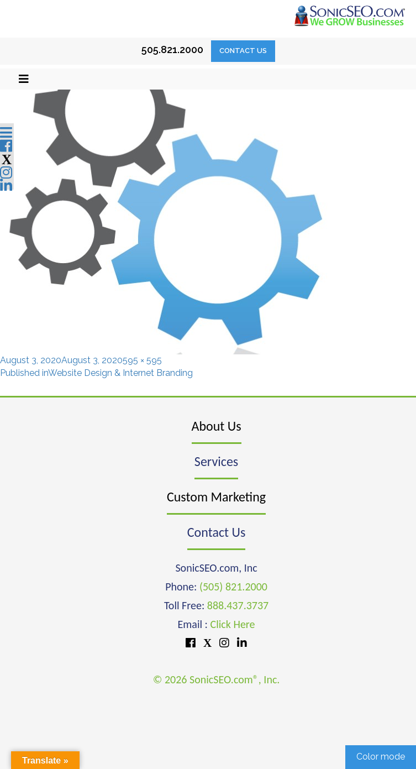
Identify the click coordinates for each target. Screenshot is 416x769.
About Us (216, 426)
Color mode (380, 756)
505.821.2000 (172, 49)
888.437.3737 (237, 605)
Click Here (232, 624)
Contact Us (243, 50)
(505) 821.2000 (233, 586)
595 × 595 (142, 360)
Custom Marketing (216, 497)
